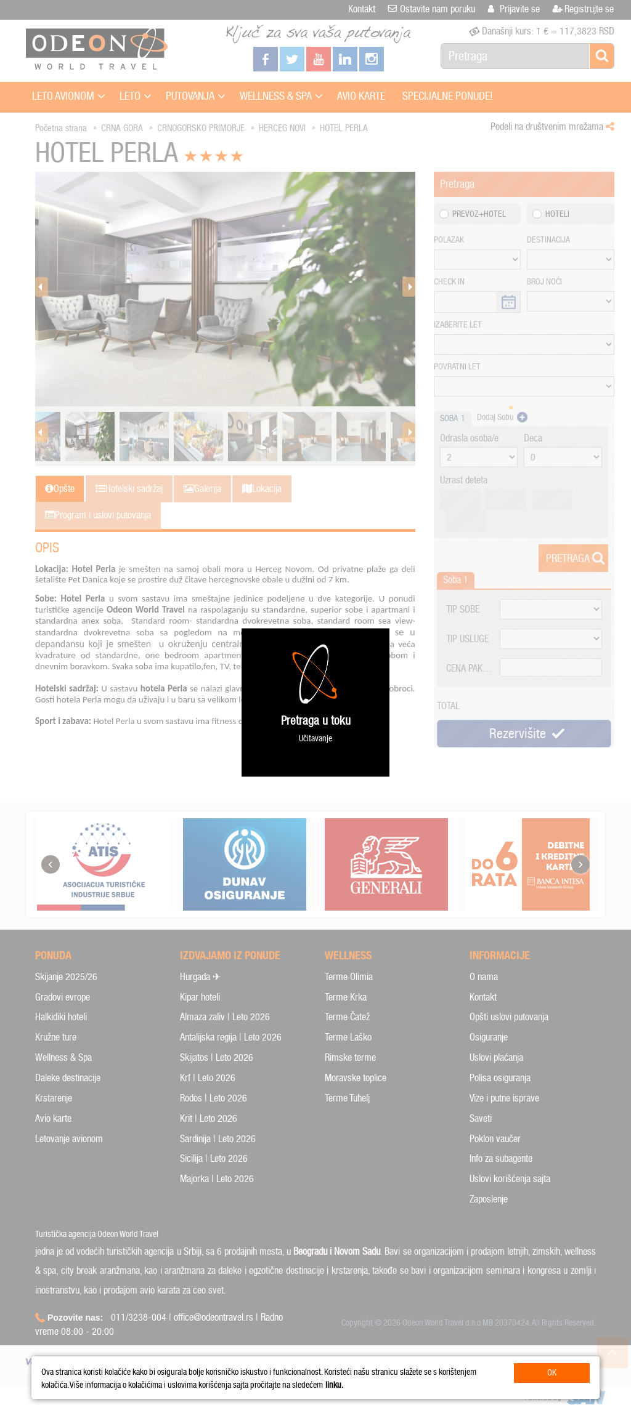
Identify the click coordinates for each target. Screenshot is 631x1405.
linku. (334, 1385)
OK (551, 1372)
